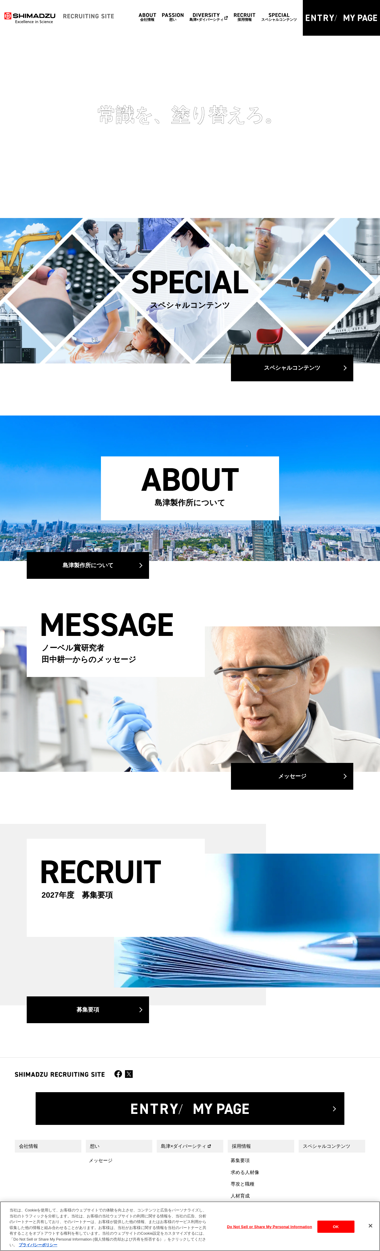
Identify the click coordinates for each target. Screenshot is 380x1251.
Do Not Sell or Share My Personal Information (269, 1226)
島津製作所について (88, 565)
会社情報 (28, 1146)
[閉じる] (370, 1225)
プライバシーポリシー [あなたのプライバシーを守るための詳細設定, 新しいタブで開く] (38, 1245)
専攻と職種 (242, 1183)
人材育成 (240, 1195)
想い (94, 1146)
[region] (190, 1226)
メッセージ (292, 776)
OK (336, 1226)
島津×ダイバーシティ (183, 1146)
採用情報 (241, 1146)
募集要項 (88, 1010)
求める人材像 (245, 1172)
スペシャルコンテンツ (292, 368)
